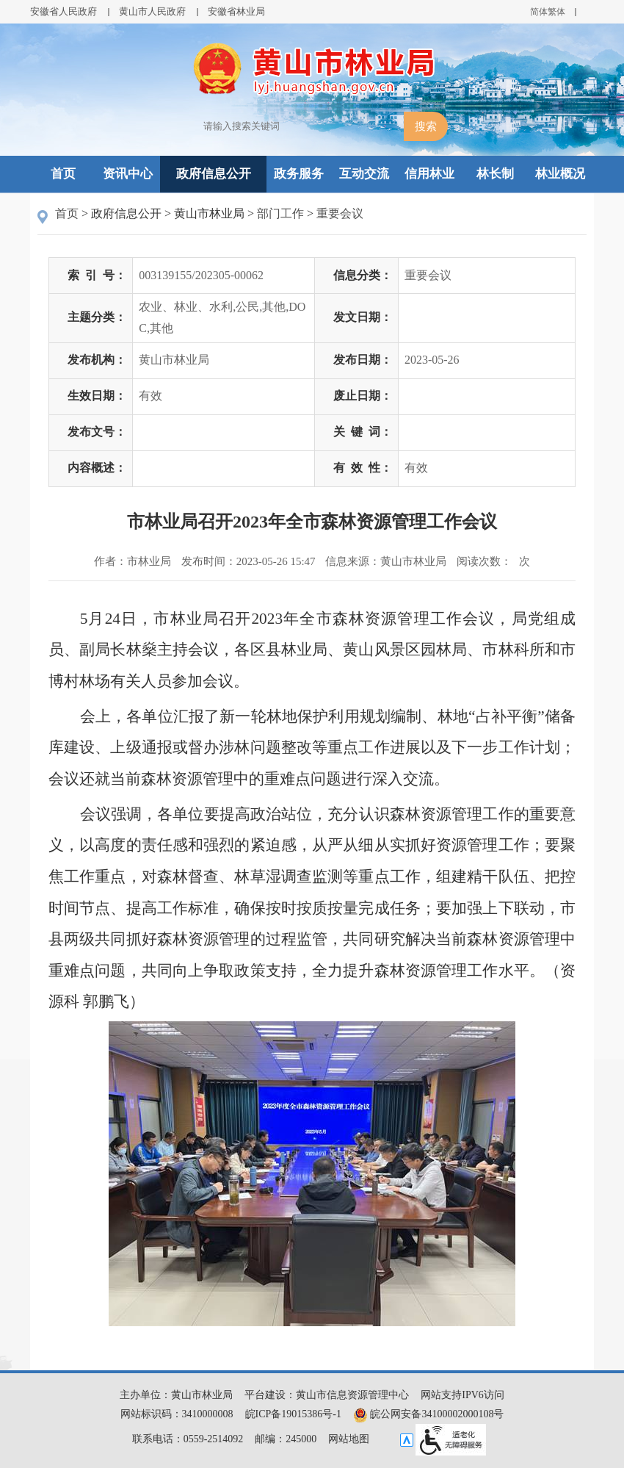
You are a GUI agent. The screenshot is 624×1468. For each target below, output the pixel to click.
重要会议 (339, 213)
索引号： (97, 275)
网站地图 (348, 1438)
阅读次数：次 (493, 561)
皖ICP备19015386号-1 (293, 1414)
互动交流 (364, 174)
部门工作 (280, 213)
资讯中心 (128, 174)
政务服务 (299, 174)
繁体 (556, 12)
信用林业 (429, 174)
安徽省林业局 (236, 11)
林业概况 (560, 174)
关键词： (362, 431)
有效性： (362, 467)
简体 (539, 12)
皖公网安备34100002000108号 (428, 1414)
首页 (63, 174)
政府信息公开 (213, 174)
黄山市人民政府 (152, 11)
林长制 (495, 174)
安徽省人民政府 (63, 11)
